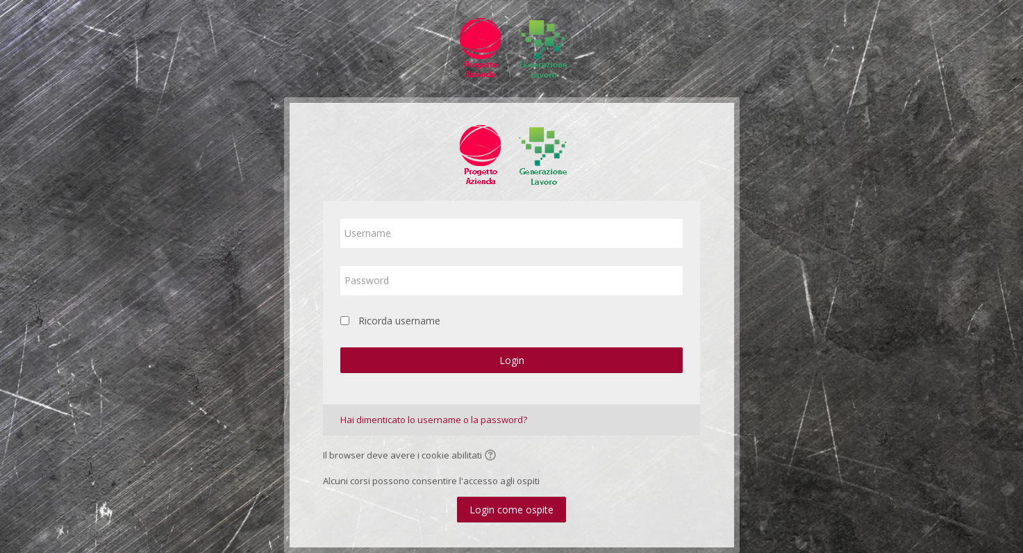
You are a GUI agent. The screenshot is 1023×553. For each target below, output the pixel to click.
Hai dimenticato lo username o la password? (433, 419)
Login (511, 360)
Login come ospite (511, 509)
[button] (492, 456)
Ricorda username (399, 320)
